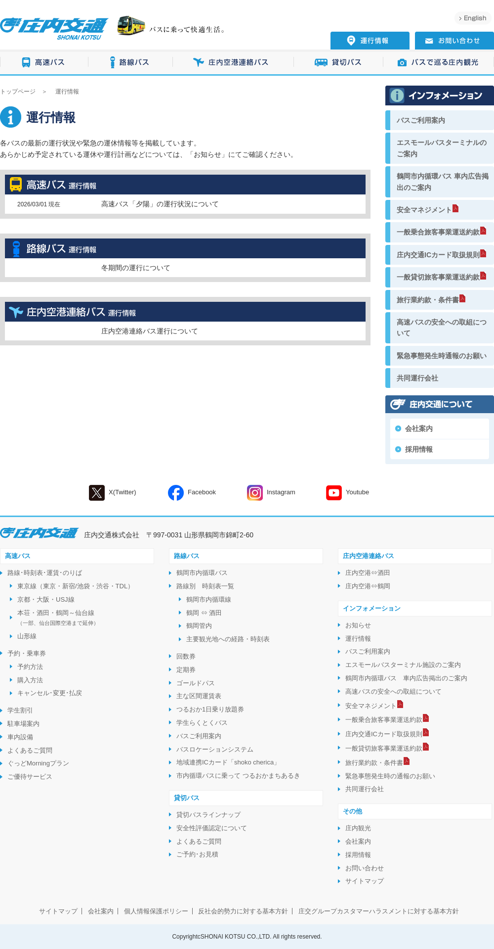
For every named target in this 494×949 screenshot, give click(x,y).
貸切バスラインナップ (208, 814)
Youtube (347, 493)
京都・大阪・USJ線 (46, 599)
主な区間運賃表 (198, 696)
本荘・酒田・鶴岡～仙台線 (58, 617)
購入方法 (30, 680)
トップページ (18, 91)
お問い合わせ (364, 868)
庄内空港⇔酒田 (367, 572)
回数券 (186, 656)
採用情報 (419, 449)
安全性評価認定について (211, 828)
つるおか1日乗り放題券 (210, 709)
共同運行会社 (417, 378)
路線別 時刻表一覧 (205, 586)
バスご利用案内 (421, 120)
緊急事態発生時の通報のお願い (390, 776)
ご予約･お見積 (197, 854)
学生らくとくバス (202, 722)
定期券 (186, 669)
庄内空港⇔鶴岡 (367, 586)
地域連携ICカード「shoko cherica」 (228, 762)
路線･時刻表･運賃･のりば (44, 572)
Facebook (192, 493)
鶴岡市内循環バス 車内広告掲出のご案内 (443, 181)
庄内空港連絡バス (233, 62)
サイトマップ (364, 881)
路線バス (130, 62)
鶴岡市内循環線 (208, 599)
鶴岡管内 (199, 625)
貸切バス (338, 62)
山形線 (27, 636)
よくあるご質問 (29, 750)
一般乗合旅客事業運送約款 (438, 232)
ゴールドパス (195, 683)
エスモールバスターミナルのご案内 (442, 148)
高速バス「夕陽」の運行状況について (160, 204)
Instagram (271, 493)
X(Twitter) (112, 493)
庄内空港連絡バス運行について (149, 331)
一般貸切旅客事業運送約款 (438, 277)
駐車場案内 (23, 723)
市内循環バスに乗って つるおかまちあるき (238, 775)
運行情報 (358, 638)
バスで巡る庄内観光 (438, 62)
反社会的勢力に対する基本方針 (243, 911)
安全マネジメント (424, 210)
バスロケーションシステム (214, 749)
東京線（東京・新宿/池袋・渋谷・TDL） (75, 586)
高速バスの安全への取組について (442, 327)
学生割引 (20, 710)
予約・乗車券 (26, 653)
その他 (352, 811)
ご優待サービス (29, 776)
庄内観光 (358, 828)
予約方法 (30, 666)
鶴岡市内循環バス (202, 572)
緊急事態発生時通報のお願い (442, 356)
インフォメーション (372, 608)
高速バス (44, 62)
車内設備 (20, 737)
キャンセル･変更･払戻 (49, 693)
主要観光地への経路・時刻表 (228, 639)
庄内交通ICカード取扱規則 (438, 255)
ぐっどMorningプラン (38, 763)
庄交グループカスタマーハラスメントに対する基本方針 (378, 911)
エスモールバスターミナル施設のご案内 (403, 664)
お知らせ (207, 154)
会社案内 (419, 428)
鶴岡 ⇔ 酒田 (204, 613)
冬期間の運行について (135, 268)
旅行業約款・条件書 (428, 300)
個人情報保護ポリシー (156, 911)
